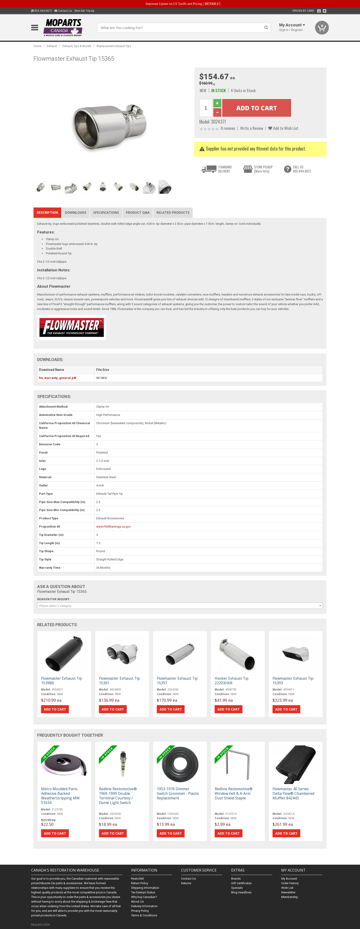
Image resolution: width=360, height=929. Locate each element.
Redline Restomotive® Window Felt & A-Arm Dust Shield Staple (234, 793)
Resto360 (137, 878)
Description (47, 212)
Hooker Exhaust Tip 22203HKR (231, 680)
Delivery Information (144, 906)
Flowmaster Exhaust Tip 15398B (61, 680)
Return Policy (139, 883)
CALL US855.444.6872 (302, 169)
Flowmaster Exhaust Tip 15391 (119, 680)
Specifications (106, 212)
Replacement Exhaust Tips (114, 46)
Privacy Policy (140, 910)
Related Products (173, 212)
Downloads (75, 212)
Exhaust (52, 46)
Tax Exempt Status (143, 892)
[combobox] (180, 605)
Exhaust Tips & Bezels (76, 46)
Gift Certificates (241, 883)
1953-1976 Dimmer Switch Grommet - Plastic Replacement (178, 793)
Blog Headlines (241, 892)
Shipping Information (145, 887)
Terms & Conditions (144, 915)
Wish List (287, 887)
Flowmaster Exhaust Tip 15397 (177, 680)
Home (38, 46)
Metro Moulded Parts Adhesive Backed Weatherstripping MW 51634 (60, 795)
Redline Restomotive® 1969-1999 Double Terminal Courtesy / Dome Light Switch (118, 795)
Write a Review (251, 128)
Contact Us (63, 10)
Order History (290, 883)
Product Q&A (138, 212)
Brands (236, 878)
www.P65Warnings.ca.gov (113, 526)
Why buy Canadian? (144, 897)
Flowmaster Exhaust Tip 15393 (293, 680)
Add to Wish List (283, 128)
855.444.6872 (41, 10)
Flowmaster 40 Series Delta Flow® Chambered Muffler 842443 (293, 793)
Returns (186, 883)
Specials (237, 887)
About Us (137, 901)
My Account (289, 878)
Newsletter (288, 892)
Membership (289, 897)
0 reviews (228, 128)
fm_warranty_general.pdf (57, 378)
